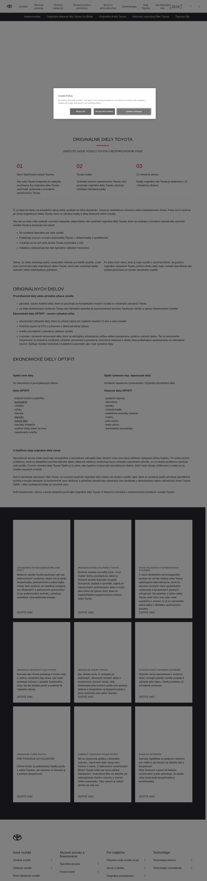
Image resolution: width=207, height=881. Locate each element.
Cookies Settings (134, 111)
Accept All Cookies (104, 111)
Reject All (80, 111)
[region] (104, 103)
